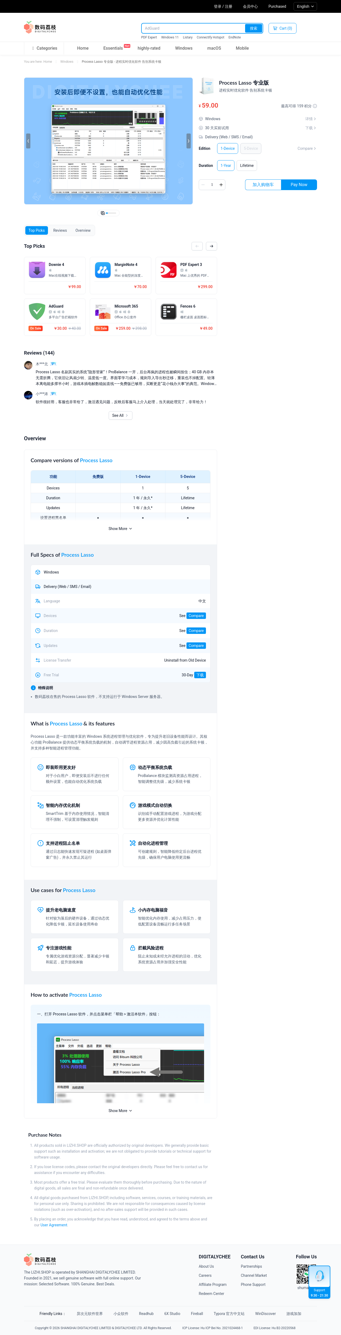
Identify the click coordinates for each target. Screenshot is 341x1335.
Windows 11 (169, 37)
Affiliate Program (213, 1284)
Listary (188, 37)
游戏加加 (293, 1314)
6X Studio (172, 1314)
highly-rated (149, 48)
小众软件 (120, 1314)
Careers (205, 1275)
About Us (206, 1266)
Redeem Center (211, 1293)
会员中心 (250, 6)
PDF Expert (149, 37)
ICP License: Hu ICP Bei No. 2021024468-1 (212, 1328)
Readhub (146, 1314)
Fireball (197, 1314)
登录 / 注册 (223, 6)
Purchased (277, 6)
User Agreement (53, 1225)
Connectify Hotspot (210, 37)
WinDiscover (265, 1314)
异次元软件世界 (90, 1314)
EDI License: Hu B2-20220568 (275, 1328)
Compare (307, 148)
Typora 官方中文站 (229, 1314)
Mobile (242, 48)
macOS (214, 48)
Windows (183, 48)
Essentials (113, 47)
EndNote (235, 37)
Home (83, 48)
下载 (200, 675)
